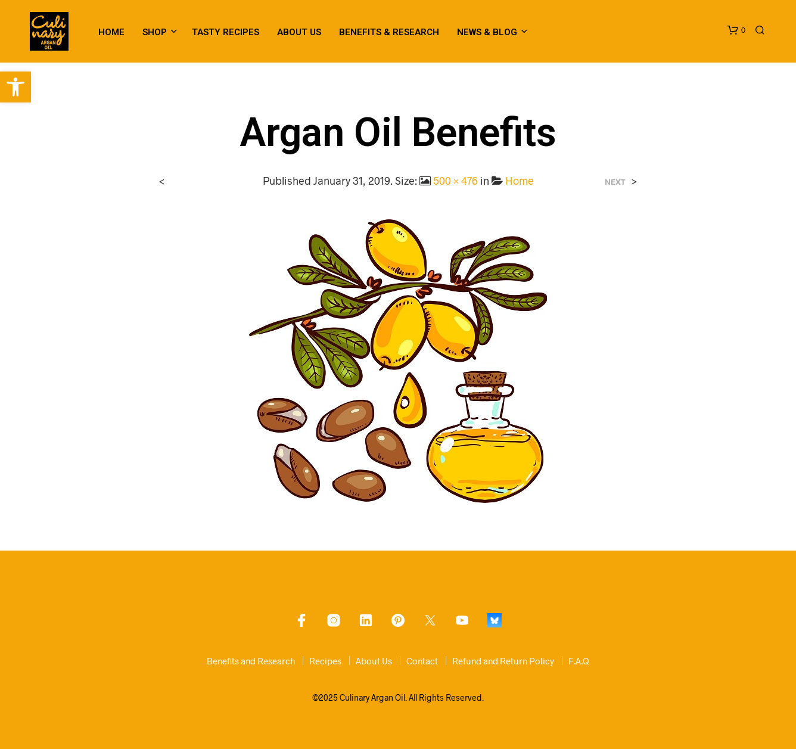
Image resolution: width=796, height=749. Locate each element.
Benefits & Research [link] (389, 32)
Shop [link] (154, 32)
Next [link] (615, 182)
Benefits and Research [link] (251, 660)
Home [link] (111, 32)
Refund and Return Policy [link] (503, 660)
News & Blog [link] (487, 32)
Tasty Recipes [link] (225, 32)
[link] (15, 87)
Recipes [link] (325, 660)
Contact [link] (422, 660)
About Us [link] (299, 32)
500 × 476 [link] (455, 180)
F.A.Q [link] (578, 660)
